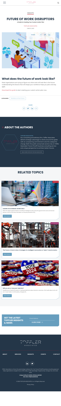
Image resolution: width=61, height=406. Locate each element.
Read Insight (7, 221)
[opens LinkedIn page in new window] (27, 378)
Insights (31, 369)
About (5, 369)
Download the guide (9, 90)
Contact (56, 369)
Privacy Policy (30, 399)
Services (18, 369)
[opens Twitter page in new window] (32, 378)
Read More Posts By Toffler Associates (32, 153)
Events (43, 369)
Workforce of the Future (18, 98)
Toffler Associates (30, 26)
